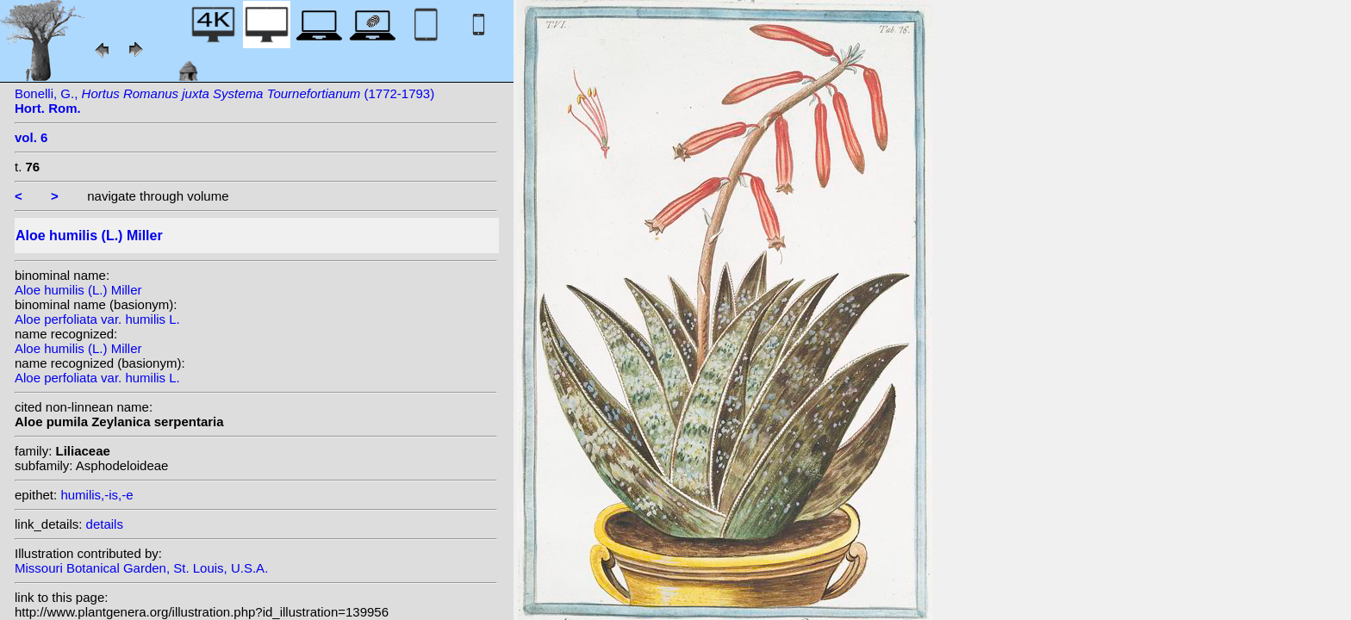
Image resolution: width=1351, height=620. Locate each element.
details (104, 524)
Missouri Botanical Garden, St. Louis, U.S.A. (141, 568)
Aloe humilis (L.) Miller (78, 289)
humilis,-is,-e (96, 494)
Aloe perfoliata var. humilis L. (97, 319)
